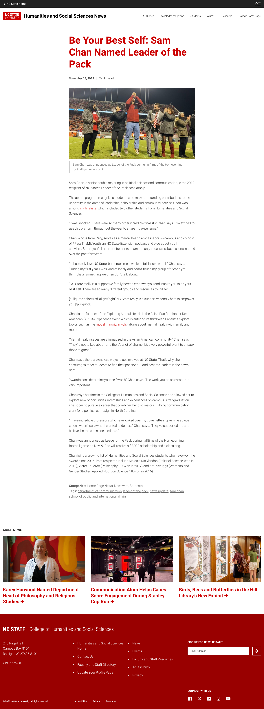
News (136, 643)
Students (195, 15)
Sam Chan (177, 491)
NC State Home (14, 4)
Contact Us (85, 656)
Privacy (137, 675)
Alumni (211, 15)
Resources (111, 701)
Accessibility (141, 667)
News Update (159, 491)
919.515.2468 (12, 663)
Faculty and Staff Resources (152, 659)
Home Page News (100, 486)
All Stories (148, 15)
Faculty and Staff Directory (96, 664)
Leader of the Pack (135, 491)
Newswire (121, 486)
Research (227, 15)
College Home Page (250, 15)
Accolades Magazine (172, 15)
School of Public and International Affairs (98, 496)
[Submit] (256, 651)
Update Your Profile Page (95, 672)
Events (137, 651)
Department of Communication (100, 491)
